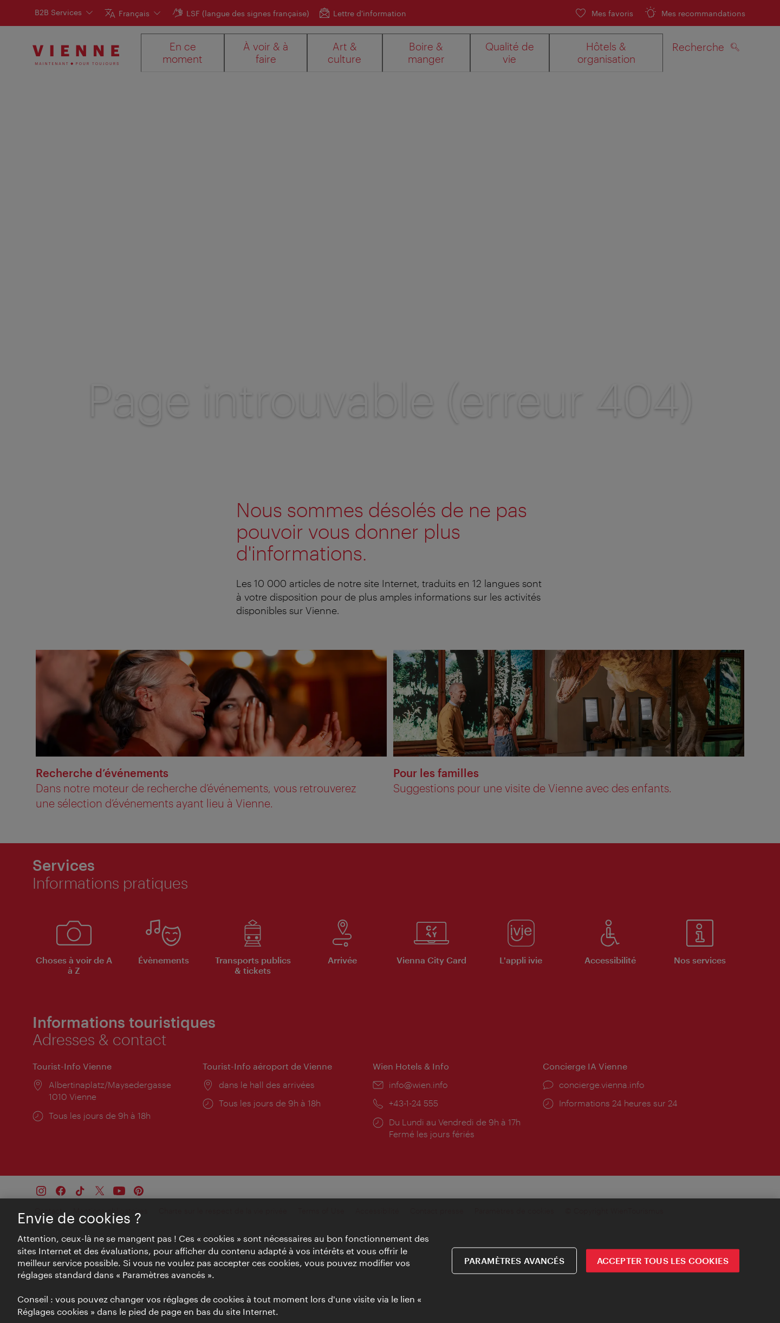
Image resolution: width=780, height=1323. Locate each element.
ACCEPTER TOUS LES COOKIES (663, 1267)
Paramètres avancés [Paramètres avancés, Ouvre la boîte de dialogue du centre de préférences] (514, 1267)
